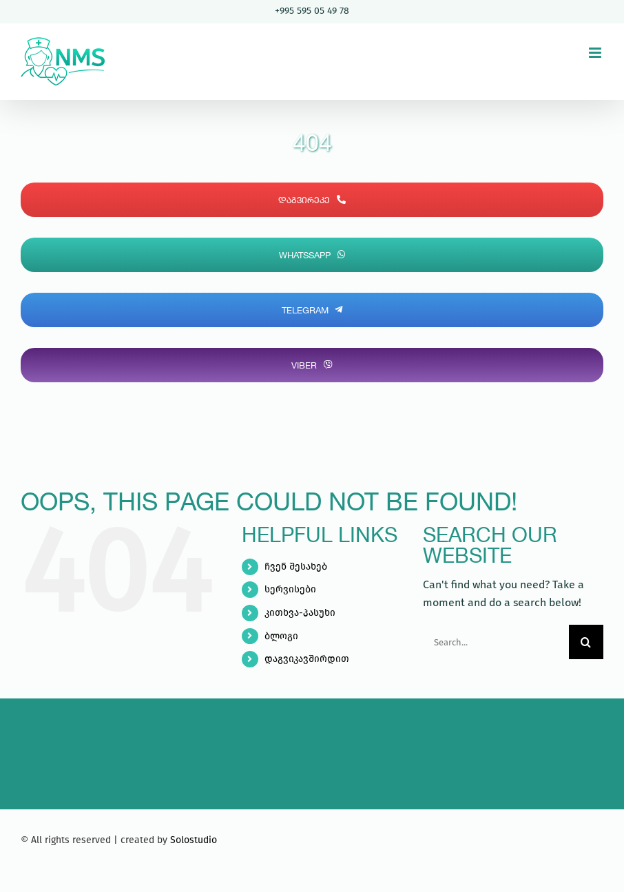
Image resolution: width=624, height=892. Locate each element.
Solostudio (193, 840)
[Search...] (496, 642)
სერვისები (290, 589)
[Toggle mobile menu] (596, 52)
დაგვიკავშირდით (306, 659)
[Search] (586, 642)
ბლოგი (281, 636)
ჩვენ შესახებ (295, 566)
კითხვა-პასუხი (299, 613)
